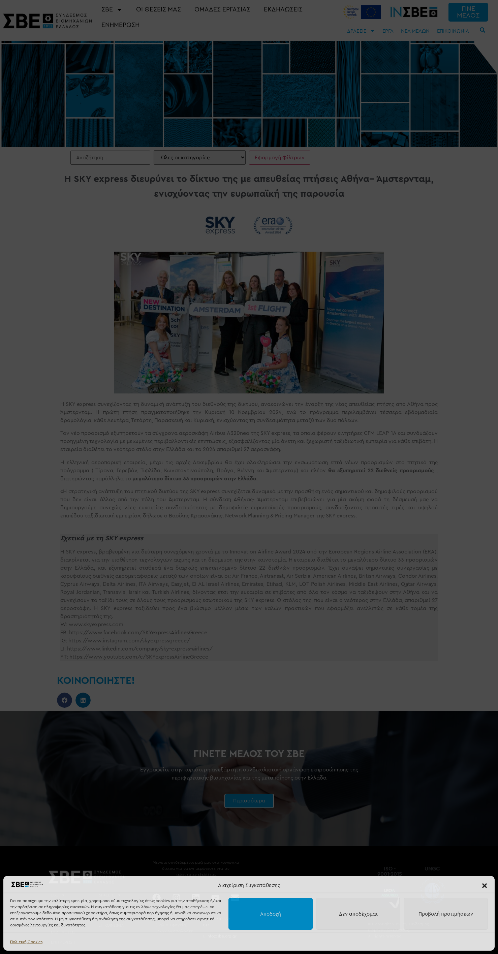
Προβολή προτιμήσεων (445, 914)
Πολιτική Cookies (26, 942)
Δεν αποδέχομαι (358, 914)
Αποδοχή (270, 914)
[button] (484, 885)
